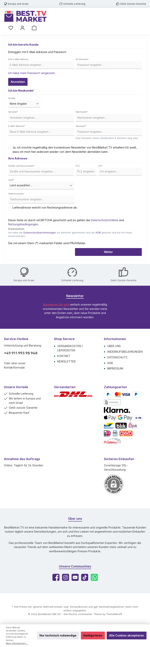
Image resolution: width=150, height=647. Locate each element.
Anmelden (18, 81)
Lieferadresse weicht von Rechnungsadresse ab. (45, 207)
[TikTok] (84, 577)
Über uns (114, 346)
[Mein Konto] (22, 28)
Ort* (100, 166)
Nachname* (82, 112)
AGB (98, 232)
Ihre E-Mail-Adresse (18, 59)
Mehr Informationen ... (17, 643)
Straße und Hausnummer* (21, 166)
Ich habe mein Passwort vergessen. (32, 73)
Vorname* (13, 112)
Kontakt (63, 356)
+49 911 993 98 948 (21, 353)
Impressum (115, 368)
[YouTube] (75, 577)
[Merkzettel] (11, 28)
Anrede (11, 98)
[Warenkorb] (34, 28)
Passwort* (81, 126)
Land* (11, 180)
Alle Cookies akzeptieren (126, 635)
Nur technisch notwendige (57, 635)
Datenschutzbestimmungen (39, 232)
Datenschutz (117, 357)
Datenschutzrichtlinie (104, 220)
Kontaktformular (14, 367)
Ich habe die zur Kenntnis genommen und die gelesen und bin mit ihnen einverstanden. (70, 234)
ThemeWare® (114, 614)
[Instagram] (65, 577)
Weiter (108, 252)
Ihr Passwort (82, 59)
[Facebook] (56, 577)
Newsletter (66, 361)
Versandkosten (79, 606)
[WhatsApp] (94, 577)
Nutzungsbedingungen (23, 224)
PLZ (78, 166)
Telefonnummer (16, 194)
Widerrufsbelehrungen (125, 351)
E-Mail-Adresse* (16, 126)
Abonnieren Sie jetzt (56, 304)
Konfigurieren (92, 635)
